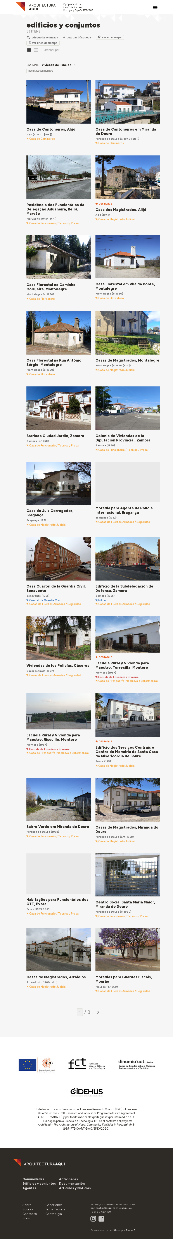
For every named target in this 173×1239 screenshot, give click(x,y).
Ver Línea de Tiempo (43, 43)
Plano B (131, 1230)
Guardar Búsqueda (77, 37)
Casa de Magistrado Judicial (116, 219)
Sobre (26, 1205)
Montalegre (34, 294)
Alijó (29, 134)
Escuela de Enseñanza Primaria (118, 677)
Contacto (29, 1214)
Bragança (32, 520)
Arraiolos (32, 982)
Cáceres (32, 670)
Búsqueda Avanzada (42, 37)
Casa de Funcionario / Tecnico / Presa (54, 223)
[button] (29, 1188)
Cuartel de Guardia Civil (44, 600)
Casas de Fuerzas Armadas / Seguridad (124, 522)
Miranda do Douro (107, 138)
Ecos (26, 1218)
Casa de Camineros (42, 138)
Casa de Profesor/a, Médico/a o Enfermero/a (128, 680)
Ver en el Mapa (109, 37)
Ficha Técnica (55, 1209)
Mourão (100, 986)
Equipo (27, 1209)
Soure (99, 761)
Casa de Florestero (42, 298)
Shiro (116, 1230)
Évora (30, 909)
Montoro (101, 672)
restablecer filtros (40, 71)
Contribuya (53, 1214)
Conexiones (53, 1205)
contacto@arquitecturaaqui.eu (111, 1208)
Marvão (31, 218)
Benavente (33, 595)
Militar (102, 600)
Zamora (31, 441)
